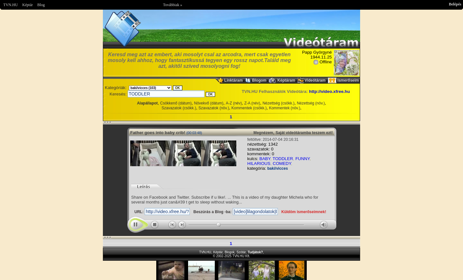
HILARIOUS (258, 163)
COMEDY (282, 163)
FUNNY (302, 158)
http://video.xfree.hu (329, 91)
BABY (264, 158)
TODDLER (283, 158)
